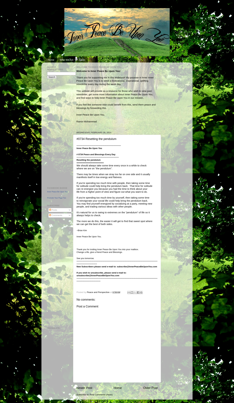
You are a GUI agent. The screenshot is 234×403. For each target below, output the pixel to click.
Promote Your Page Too (56, 198)
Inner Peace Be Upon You (57, 192)
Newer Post (84, 388)
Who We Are (67, 59)
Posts (53, 210)
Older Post (150, 388)
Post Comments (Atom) (101, 394)
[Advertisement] (57, 132)
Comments (55, 215)
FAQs (82, 59)
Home (51, 59)
